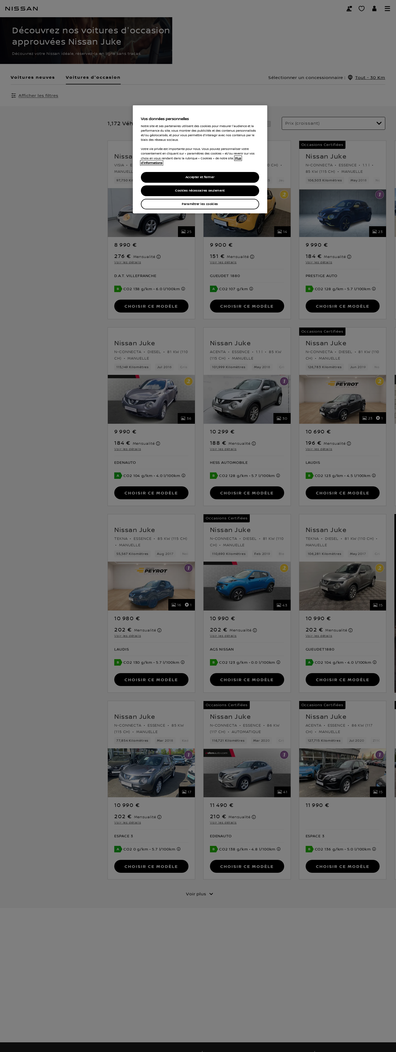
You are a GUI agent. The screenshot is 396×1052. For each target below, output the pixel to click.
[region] (200, 159)
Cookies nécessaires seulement (200, 190)
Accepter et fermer (199, 177)
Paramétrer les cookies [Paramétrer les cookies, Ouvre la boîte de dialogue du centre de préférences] (200, 204)
